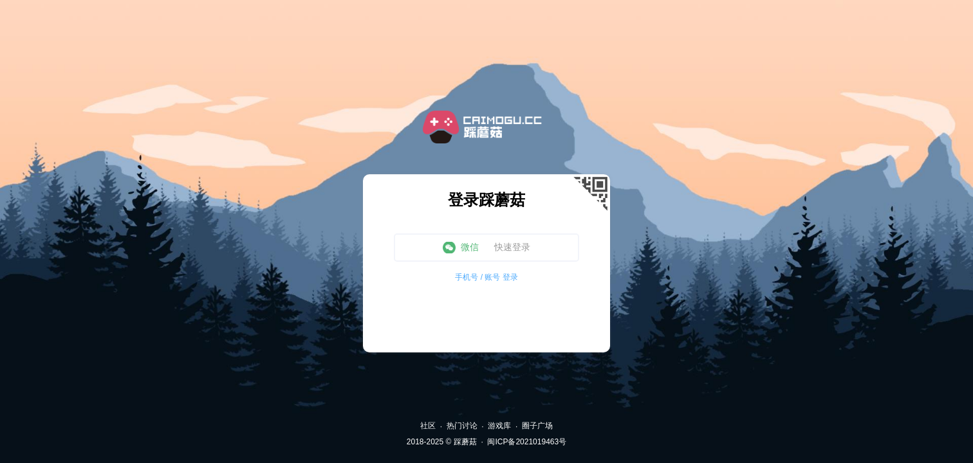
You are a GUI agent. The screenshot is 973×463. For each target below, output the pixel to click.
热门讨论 (462, 425)
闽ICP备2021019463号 (526, 441)
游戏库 (499, 425)
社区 (428, 425)
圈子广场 (537, 425)
